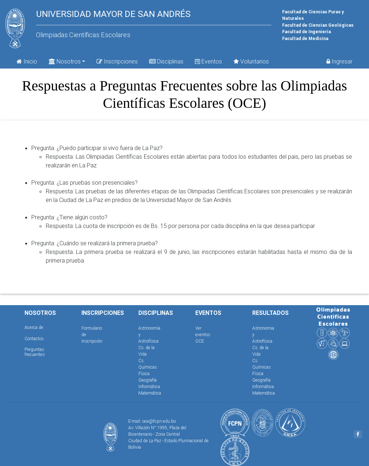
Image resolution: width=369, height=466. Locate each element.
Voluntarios (251, 61)
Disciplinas (166, 61)
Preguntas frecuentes (35, 352)
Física (144, 373)
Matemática (149, 393)
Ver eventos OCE (202, 334)
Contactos (34, 338)
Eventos (208, 61)
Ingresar (339, 61)
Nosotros (65, 61)
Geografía (147, 380)
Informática (149, 386)
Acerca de (34, 327)
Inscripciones (117, 61)
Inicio (27, 61)
